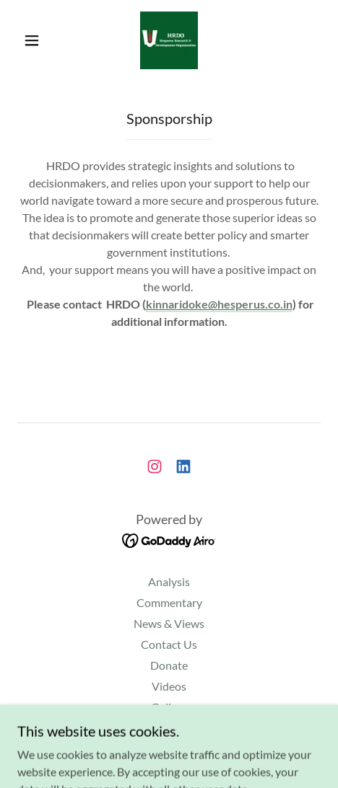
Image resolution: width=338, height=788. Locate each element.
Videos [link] (169, 686)
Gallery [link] (169, 707)
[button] (32, 40)
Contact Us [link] (169, 644)
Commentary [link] (169, 602)
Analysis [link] (169, 581)
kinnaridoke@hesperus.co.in (219, 304)
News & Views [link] (169, 623)
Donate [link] (169, 665)
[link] (169, 40)
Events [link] (169, 728)
